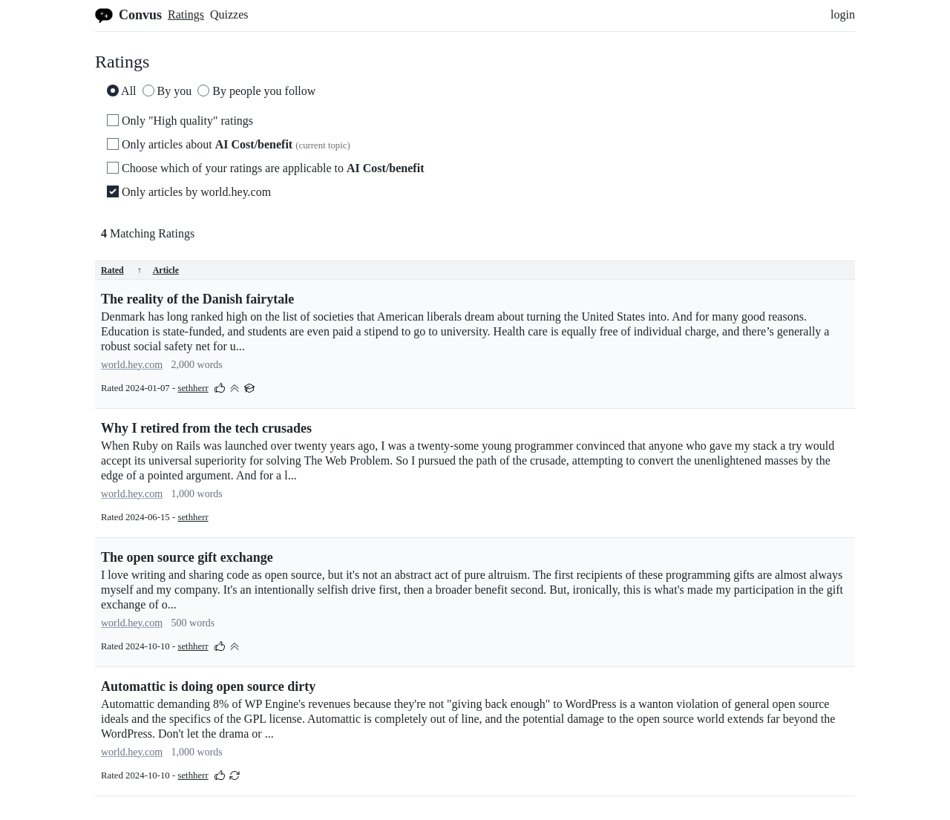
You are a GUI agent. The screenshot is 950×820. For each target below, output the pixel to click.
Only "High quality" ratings (180, 120)
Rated (121, 270)
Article (166, 270)
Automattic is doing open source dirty (208, 686)
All (122, 91)
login (843, 14)
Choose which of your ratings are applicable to (265, 168)
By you (167, 91)
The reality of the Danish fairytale (197, 299)
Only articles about (228, 144)
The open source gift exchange (187, 557)
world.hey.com (132, 364)
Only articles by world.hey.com (189, 192)
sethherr (192, 388)
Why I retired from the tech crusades (206, 428)
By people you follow (256, 91)
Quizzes (229, 14)
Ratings (186, 14)
